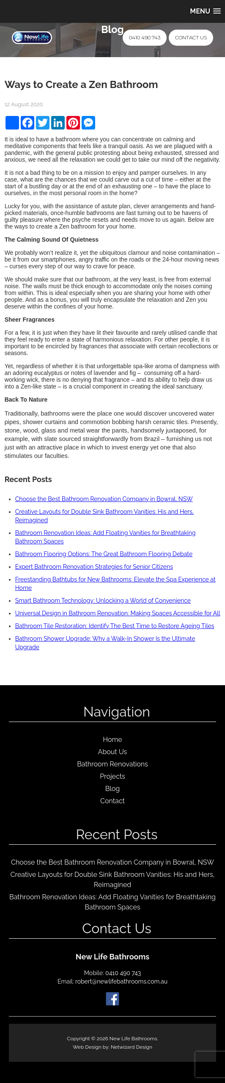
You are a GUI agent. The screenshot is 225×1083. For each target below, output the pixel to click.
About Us (112, 752)
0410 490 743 (144, 37)
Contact (112, 801)
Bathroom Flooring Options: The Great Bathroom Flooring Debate (103, 554)
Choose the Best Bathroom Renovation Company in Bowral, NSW (104, 499)
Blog (112, 789)
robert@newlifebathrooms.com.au (121, 981)
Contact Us (191, 37)
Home (112, 740)
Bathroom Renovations (112, 764)
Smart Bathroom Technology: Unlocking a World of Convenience (103, 600)
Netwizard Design (131, 1047)
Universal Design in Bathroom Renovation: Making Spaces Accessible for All (117, 613)
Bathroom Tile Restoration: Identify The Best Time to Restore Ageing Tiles (114, 626)
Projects (112, 776)
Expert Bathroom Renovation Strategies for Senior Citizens (94, 566)
